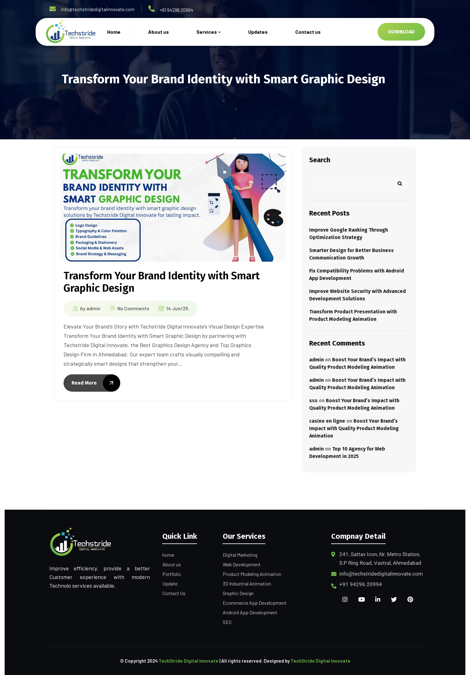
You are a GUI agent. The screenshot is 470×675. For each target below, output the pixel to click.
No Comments (133, 308)
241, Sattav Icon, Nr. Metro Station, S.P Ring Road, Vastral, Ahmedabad (380, 558)
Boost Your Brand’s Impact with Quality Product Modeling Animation (354, 428)
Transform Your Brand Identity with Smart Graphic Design (162, 281)
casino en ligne (327, 421)
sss (313, 400)
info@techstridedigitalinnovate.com (97, 9)
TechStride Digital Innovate (188, 661)
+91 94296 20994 (176, 10)
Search (319, 160)
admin (93, 308)
